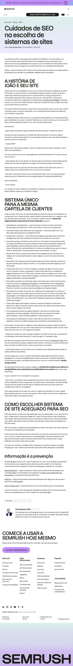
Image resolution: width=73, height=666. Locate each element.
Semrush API (59, 569)
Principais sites (25, 584)
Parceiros (40, 573)
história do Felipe (57, 340)
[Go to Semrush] (9, 9)
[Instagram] (7, 607)
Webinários (58, 586)
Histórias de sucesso (9, 576)
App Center (24, 581)
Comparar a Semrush (10, 573)
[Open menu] (68, 9)
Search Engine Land (12, 486)
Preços (5, 569)
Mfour (22, 578)
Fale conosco (42, 588)
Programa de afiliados (10, 585)
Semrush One (7, 563)
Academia (58, 566)
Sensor (22, 593)
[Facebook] (18, 607)
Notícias (40, 566)
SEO (20, 22)
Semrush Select (43, 579)
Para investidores (43, 576)
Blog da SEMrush (11, 470)
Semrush (8, 22)
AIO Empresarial (26, 568)
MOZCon (8, 479)
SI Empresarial (25, 571)
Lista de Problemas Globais (44, 584)
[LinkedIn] (3, 607)
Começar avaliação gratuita (16, 550)
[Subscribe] (42, 14)
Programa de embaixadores (59, 591)
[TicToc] (11, 607)
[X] (22, 607)
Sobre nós (41, 563)
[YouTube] (15, 607)
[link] (9, 512)
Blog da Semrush (60, 583)
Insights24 (23, 574)
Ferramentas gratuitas (24, 589)
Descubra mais (67, 3)
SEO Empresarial (26, 565)
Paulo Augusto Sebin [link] (15, 47)
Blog (5, 15)
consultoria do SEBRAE (51, 100)
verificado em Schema (29, 283)
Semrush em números (7, 580)
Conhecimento (59, 563)
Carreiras (40, 569)
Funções (5, 566)
